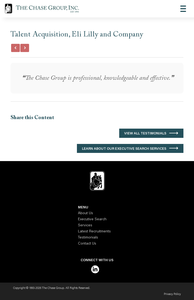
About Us (85, 213)
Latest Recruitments (94, 231)
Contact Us (87, 244)
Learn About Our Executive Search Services (124, 149)
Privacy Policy (172, 294)
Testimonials (88, 238)
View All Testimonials (145, 133)
